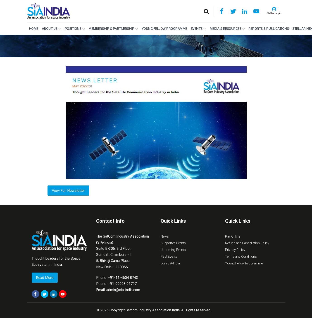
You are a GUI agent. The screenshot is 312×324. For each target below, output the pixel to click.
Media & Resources (227, 29)
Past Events (169, 256)
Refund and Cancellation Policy (247, 243)
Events (198, 29)
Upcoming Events (173, 250)
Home (33, 29)
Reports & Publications (268, 29)
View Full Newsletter (68, 190)
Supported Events (173, 243)
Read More (44, 277)
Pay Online (232, 236)
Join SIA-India (170, 263)
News (165, 236)
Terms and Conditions (241, 256)
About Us (51, 29)
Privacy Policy (235, 250)
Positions (75, 29)
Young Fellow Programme (164, 29)
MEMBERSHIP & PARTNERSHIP (113, 29)
